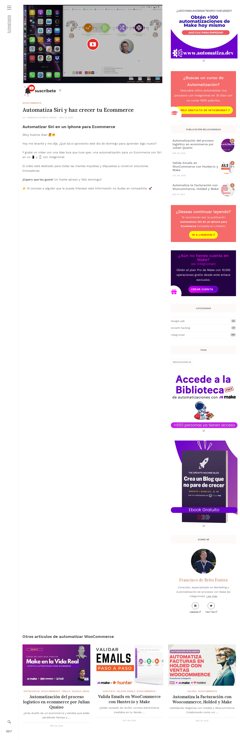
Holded (192, 691)
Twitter (210, 607)
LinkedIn (194, 607)
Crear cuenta (202, 289)
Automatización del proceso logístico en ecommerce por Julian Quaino (193, 144)
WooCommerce (32, 103)
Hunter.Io (109, 691)
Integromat (203, 335)
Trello (66, 691)
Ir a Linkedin (202, 234)
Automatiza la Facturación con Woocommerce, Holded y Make (195, 187)
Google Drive (80, 691)
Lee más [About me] (211, 596)
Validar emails (125, 691)
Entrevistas (32, 691)
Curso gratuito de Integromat (202, 110)
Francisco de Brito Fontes (41, 117)
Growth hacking (203, 328)
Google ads (203, 321)
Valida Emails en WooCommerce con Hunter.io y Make (195, 166)
